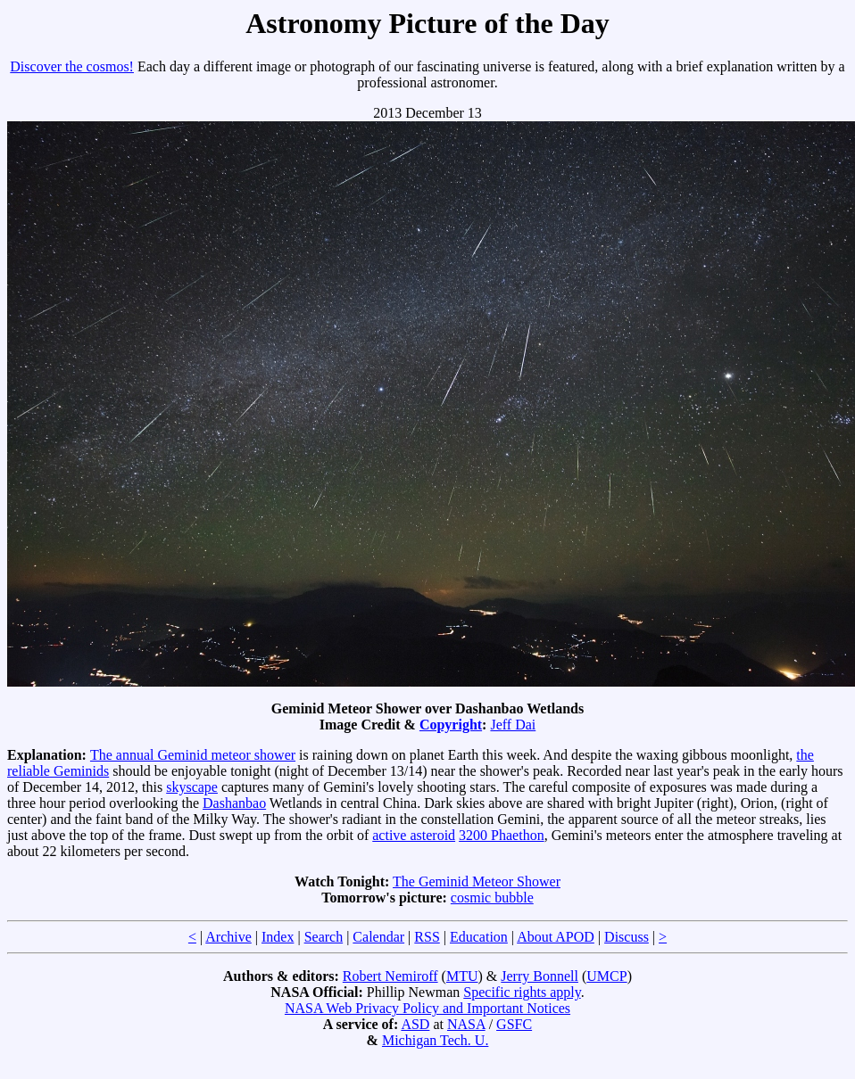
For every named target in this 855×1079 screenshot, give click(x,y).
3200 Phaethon (501, 835)
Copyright (450, 724)
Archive (228, 936)
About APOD (555, 936)
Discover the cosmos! (72, 66)
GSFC (514, 1024)
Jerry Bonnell (539, 976)
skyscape (192, 787)
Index (277, 936)
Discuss (626, 936)
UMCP (606, 976)
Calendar (378, 936)
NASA (466, 1024)
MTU (462, 976)
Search (324, 936)
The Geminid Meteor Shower (476, 881)
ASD (415, 1024)
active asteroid (413, 835)
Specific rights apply (521, 992)
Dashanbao (234, 803)
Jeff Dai (512, 724)
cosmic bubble (492, 897)
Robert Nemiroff (390, 976)
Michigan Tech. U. (435, 1040)
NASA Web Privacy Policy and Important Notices (427, 1008)
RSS (426, 936)
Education (479, 936)
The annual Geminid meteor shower (192, 754)
